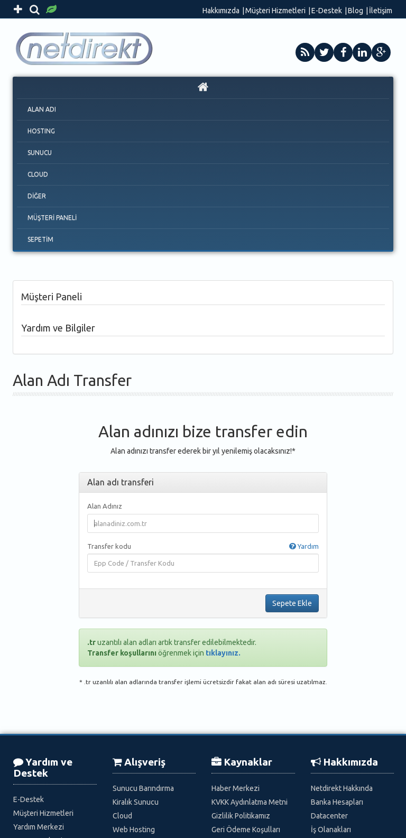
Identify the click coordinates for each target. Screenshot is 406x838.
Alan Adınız (104, 506)
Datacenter (329, 816)
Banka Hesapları (337, 802)
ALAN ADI (41, 109)
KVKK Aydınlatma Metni (249, 802)
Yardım (304, 546)
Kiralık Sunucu (136, 802)
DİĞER (36, 195)
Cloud (122, 816)
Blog (355, 10)
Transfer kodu (203, 546)
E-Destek (326, 10)
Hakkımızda (220, 10)
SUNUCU (39, 152)
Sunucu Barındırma (143, 788)
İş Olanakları (331, 829)
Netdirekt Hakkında (342, 788)
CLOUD (37, 174)
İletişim (380, 10)
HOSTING (41, 130)
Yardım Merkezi (38, 827)
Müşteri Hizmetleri (275, 10)
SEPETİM (40, 239)
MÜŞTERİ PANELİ (52, 217)
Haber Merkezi (235, 788)
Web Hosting (134, 829)
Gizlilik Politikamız (240, 816)
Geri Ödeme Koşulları (245, 829)
